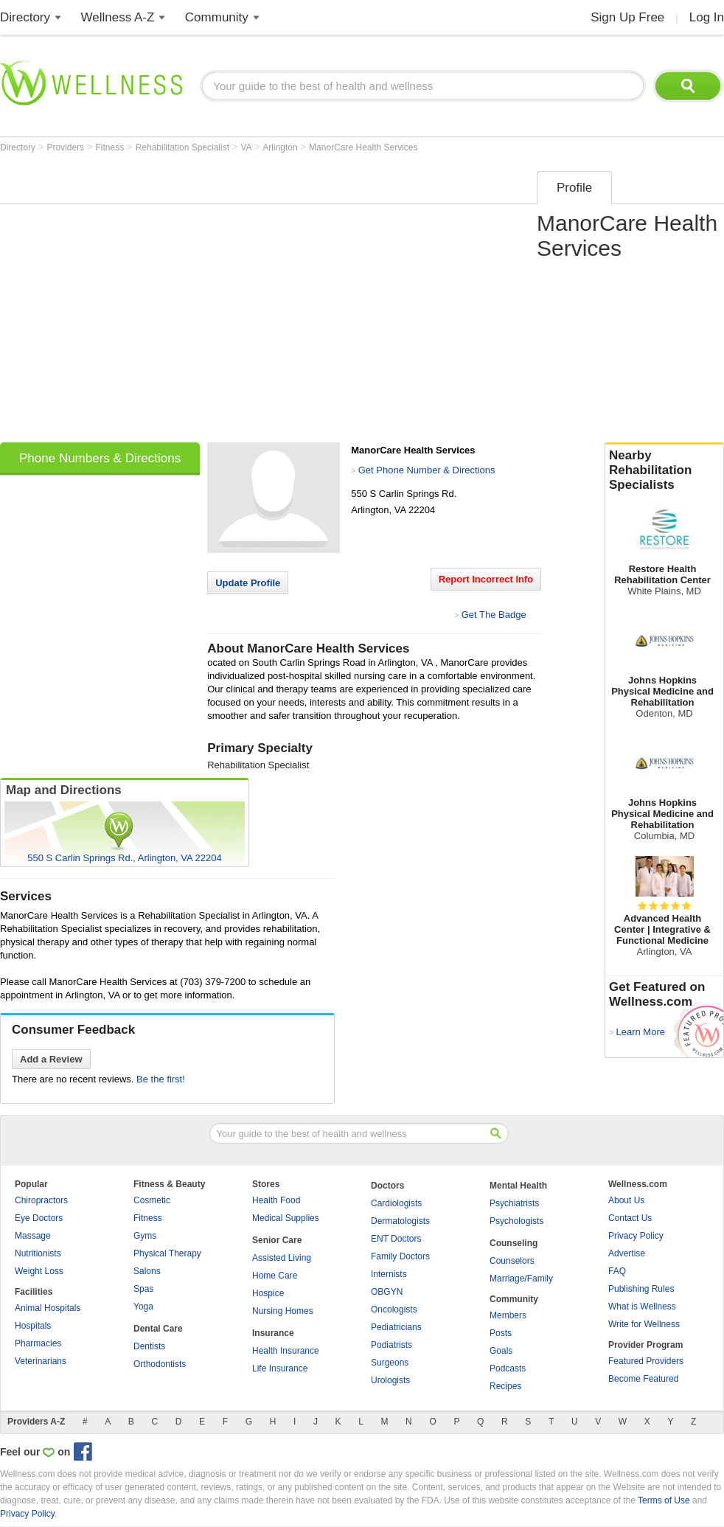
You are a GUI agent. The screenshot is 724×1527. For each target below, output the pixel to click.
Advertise (626, 1253)
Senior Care (277, 1240)
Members (508, 1315)
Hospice (268, 1293)
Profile (574, 188)
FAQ (617, 1271)
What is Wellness (642, 1306)
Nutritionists (38, 1253)
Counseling (513, 1243)
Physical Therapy (167, 1253)
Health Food (276, 1200)
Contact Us (630, 1218)
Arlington (281, 147)
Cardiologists (396, 1203)
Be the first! (160, 1079)
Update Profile (247, 582)
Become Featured (643, 1379)
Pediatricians (396, 1327)
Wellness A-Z (118, 17)
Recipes (505, 1386)
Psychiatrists (514, 1203)
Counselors (512, 1261)
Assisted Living (281, 1258)
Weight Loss (39, 1271)
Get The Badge (494, 614)
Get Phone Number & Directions (426, 470)
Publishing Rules (641, 1289)
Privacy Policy (636, 1236)
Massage (33, 1236)
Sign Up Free (627, 17)
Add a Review (51, 1059)
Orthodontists (159, 1364)
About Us (626, 1200)
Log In (706, 17)
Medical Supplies (285, 1218)
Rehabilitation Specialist (184, 147)
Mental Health (518, 1185)
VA (247, 147)
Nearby (664, 470)
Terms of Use (664, 1500)
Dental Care (158, 1328)
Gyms (144, 1236)
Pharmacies (38, 1343)
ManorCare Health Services (363, 147)
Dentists (149, 1346)
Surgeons (389, 1362)
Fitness (111, 147)
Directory (25, 17)
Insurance (273, 1333)
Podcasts (508, 1368)
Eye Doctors (39, 1218)
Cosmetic (151, 1200)
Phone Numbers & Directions (100, 458)
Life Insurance (279, 1368)
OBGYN (387, 1292)
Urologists (390, 1380)
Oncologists (394, 1309)
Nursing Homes (282, 1311)
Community (216, 17)
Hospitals (33, 1326)
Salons (147, 1271)
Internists (389, 1274)
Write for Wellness (644, 1324)
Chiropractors (41, 1200)
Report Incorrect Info (486, 579)
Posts (501, 1333)
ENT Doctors (396, 1239)
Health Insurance (285, 1351)
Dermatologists (400, 1221)
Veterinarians (40, 1361)
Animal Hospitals (47, 1308)
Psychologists (516, 1221)
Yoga (143, 1306)
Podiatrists (391, 1345)
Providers (66, 147)
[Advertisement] (138, 302)
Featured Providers (645, 1361)
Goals (501, 1351)
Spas (143, 1289)
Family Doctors (400, 1256)
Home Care (274, 1275)
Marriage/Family (521, 1278)
